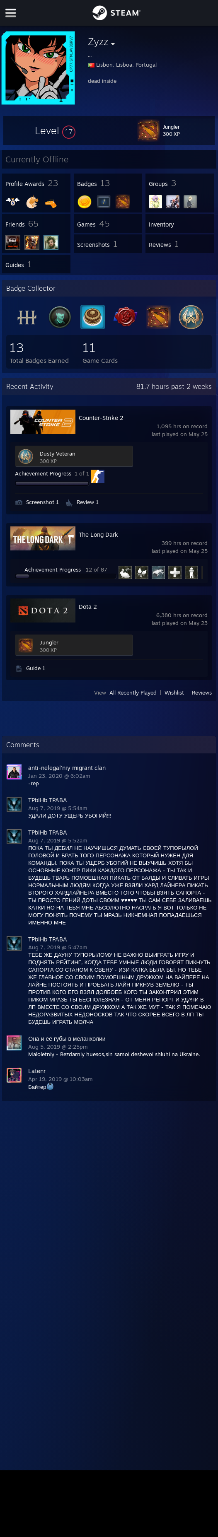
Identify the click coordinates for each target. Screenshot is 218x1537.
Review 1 (88, 502)
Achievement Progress (43, 473)
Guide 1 (35, 668)
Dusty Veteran (57, 453)
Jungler (49, 642)
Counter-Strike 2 (101, 417)
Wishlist (174, 692)
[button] (55, 130)
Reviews (202, 692)
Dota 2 (88, 606)
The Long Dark (98, 534)
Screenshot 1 (42, 502)
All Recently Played (133, 692)
